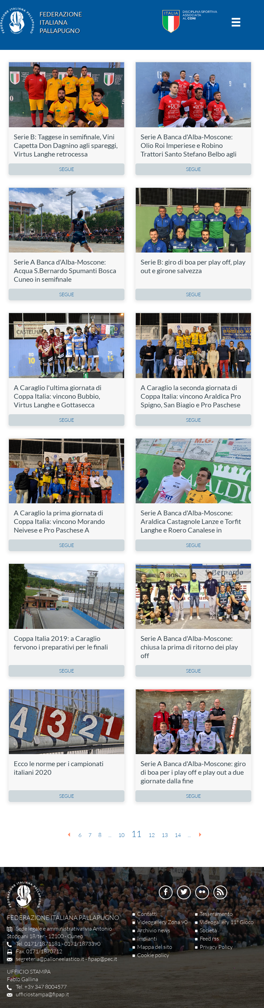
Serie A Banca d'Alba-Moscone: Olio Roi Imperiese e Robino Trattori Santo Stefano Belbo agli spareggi (188, 149)
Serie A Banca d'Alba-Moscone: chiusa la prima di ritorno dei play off (189, 647)
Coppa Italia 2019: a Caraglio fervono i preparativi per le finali (61, 642)
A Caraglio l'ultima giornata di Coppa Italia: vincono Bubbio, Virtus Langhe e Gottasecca (57, 396)
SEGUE (66, 169)
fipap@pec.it (102, 958)
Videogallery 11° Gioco (227, 922)
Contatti (147, 913)
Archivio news (153, 930)
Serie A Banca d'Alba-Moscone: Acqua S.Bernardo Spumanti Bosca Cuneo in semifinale (65, 270)
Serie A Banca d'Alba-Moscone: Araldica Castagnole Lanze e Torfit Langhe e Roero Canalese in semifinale (191, 525)
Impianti (147, 938)
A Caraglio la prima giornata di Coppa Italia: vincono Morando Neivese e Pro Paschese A (59, 521)
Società (208, 930)
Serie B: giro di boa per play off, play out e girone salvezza (193, 266)
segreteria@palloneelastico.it (50, 958)
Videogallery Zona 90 (162, 922)
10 (121, 835)
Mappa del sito (154, 946)
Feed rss (209, 938)
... (109, 835)
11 (136, 834)
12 (151, 835)
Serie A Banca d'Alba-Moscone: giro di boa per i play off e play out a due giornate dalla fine (193, 772)
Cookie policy (153, 955)
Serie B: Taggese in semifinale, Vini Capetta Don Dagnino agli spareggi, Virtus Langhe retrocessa (66, 145)
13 (165, 835)
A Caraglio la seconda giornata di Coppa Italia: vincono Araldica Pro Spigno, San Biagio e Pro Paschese (191, 396)
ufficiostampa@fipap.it (42, 994)
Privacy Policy (216, 946)
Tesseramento (216, 913)
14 (178, 835)
